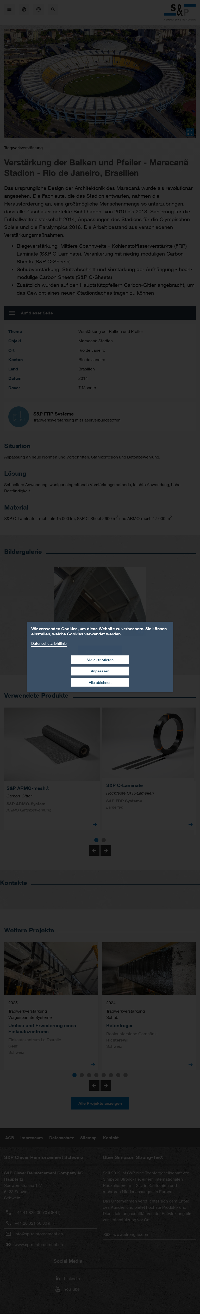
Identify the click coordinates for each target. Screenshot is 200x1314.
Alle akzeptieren (100, 659)
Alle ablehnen (100, 682)
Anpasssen (100, 671)
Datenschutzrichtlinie (49, 643)
